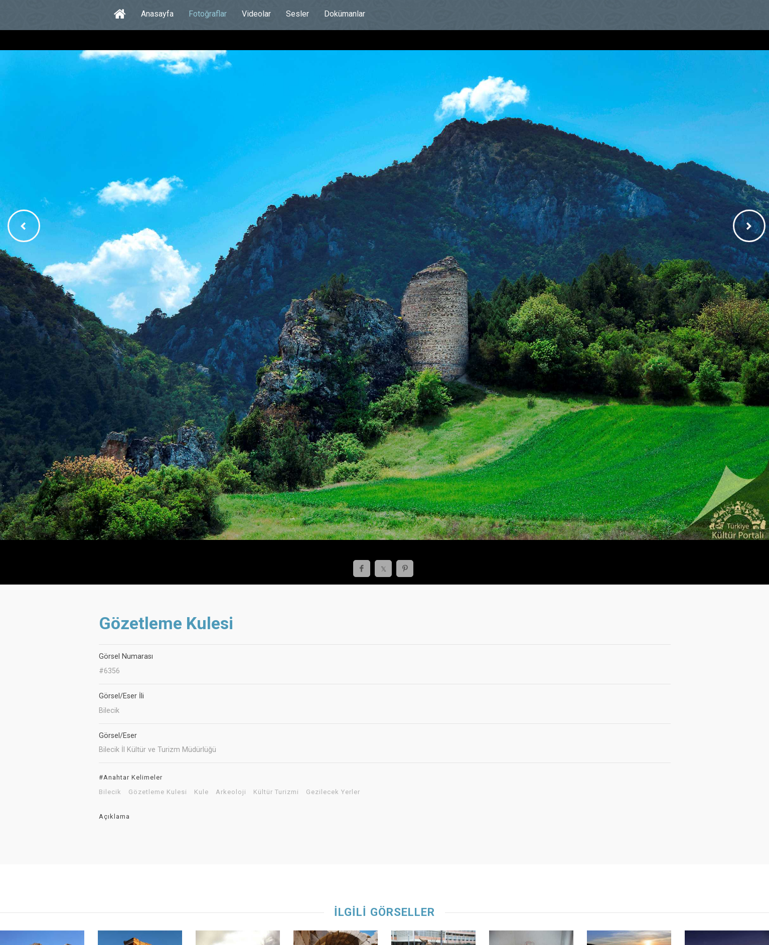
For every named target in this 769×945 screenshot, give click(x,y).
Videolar (256, 14)
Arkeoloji (231, 792)
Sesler (297, 14)
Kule (201, 792)
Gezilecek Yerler (333, 792)
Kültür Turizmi (276, 792)
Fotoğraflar (208, 14)
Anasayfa (157, 14)
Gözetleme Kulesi (157, 792)
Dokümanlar (344, 14)
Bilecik (110, 792)
